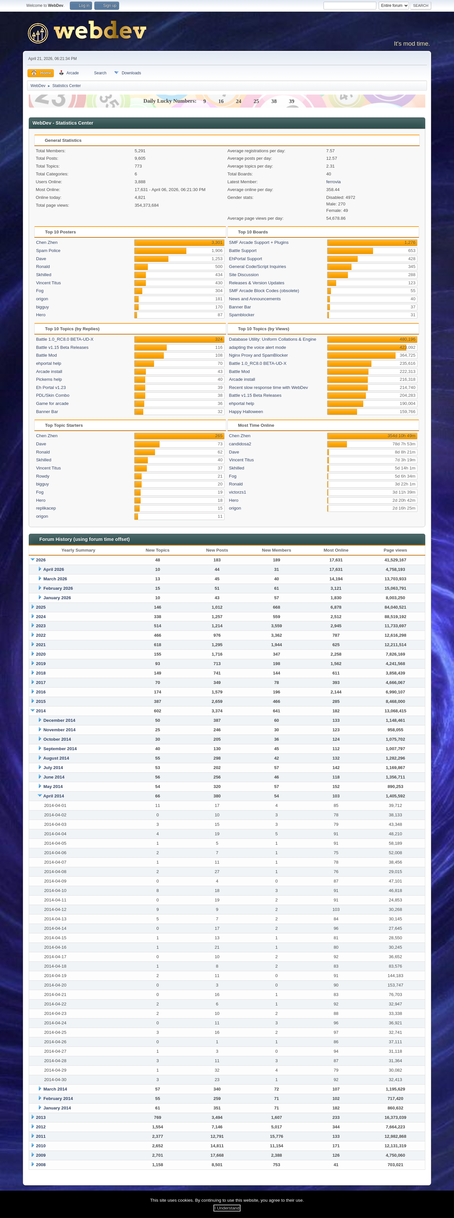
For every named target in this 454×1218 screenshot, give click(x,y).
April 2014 (53, 796)
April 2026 (53, 569)
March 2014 (55, 1089)
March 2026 (55, 578)
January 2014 (57, 1108)
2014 (41, 710)
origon (42, 298)
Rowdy (42, 476)
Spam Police (48, 250)
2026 (41, 559)
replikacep (46, 508)
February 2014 (58, 1098)
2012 (41, 1126)
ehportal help (48, 363)
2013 (41, 1117)
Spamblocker (242, 314)
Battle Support (243, 250)
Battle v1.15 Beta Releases (62, 347)
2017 (41, 682)
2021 (41, 644)
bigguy (42, 306)
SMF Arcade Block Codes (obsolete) (264, 290)
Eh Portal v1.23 (51, 387)
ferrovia (333, 181)
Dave (41, 258)
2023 (41, 625)
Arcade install (49, 371)
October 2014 (57, 739)
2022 (41, 635)
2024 (41, 616)
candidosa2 (240, 443)
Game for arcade (52, 403)
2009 (41, 1155)
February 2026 (58, 588)
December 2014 (59, 720)
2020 (41, 654)
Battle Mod (46, 355)
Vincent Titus (48, 282)
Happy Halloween (246, 411)
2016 (41, 692)
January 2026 (57, 597)
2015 (41, 701)
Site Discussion (244, 274)
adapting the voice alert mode (257, 347)
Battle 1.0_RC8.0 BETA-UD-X (64, 339)
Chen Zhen (46, 242)
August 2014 (56, 758)
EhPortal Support (245, 258)
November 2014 (59, 729)
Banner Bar (240, 306)
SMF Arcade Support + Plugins (259, 242)
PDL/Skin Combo (52, 395)
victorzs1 (237, 492)
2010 (41, 1145)
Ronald (43, 266)
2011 (41, 1136)
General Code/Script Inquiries (257, 266)
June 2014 (53, 777)
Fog (39, 290)
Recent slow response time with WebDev (268, 387)
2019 (41, 663)
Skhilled (43, 274)
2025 (41, 607)
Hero (40, 314)
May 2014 (53, 786)
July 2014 (53, 767)
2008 (41, 1164)
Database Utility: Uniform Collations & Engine (272, 339)
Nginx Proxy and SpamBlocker (258, 355)
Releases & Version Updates (257, 282)
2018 (41, 673)
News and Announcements (255, 298)
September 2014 (60, 748)
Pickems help (49, 379)
